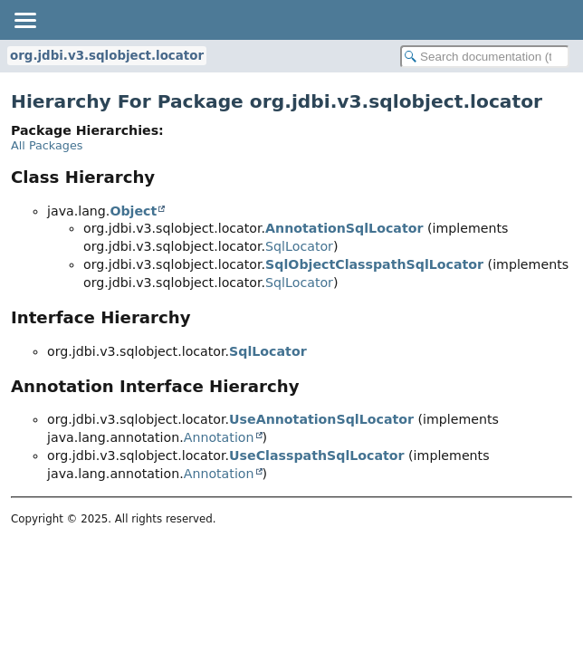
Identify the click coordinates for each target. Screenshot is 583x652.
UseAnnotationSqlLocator (321, 419)
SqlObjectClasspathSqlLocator (374, 264)
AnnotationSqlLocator (344, 228)
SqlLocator (299, 246)
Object (133, 211)
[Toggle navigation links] (24, 20)
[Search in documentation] (484, 56)
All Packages (46, 145)
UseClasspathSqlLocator (316, 455)
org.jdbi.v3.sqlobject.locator (107, 55)
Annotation (219, 437)
